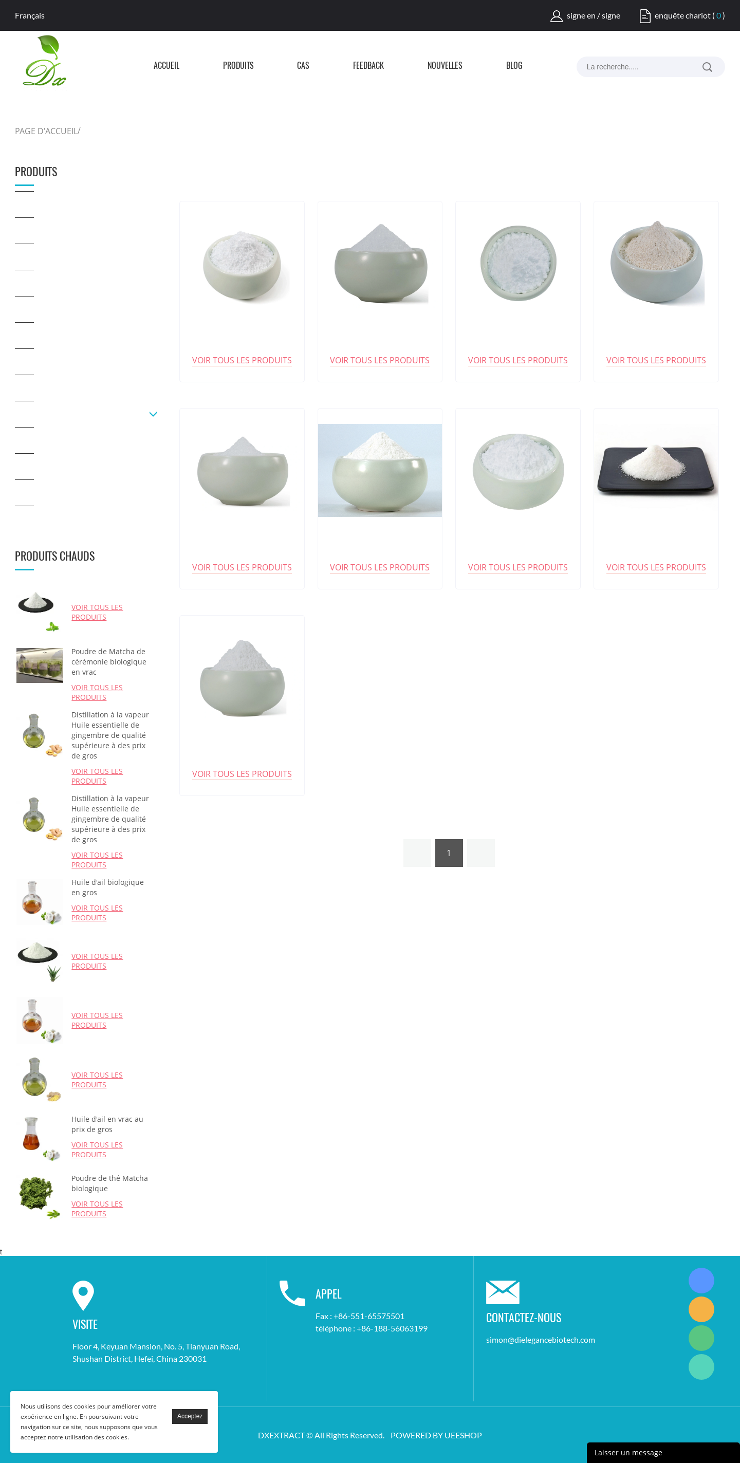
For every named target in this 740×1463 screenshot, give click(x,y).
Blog (514, 66)
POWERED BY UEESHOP (436, 1435)
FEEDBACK (368, 66)
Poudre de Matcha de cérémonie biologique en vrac (108, 661)
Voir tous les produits (97, 612)
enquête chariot (683, 15)
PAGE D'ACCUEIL (46, 131)
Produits (238, 66)
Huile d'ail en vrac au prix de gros (107, 1124)
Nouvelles (445, 66)
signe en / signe (593, 15)
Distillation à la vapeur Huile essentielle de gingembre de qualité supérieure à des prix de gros (110, 735)
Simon (701, 1280)
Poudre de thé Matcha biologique (109, 1183)
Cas (303, 66)
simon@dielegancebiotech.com (540, 1339)
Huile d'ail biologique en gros (107, 887)
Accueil (166, 66)
